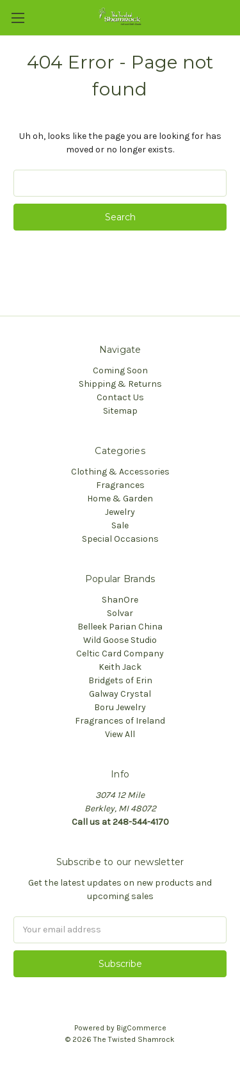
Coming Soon (120, 370)
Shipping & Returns (120, 383)
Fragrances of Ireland (120, 720)
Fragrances (120, 485)
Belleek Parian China (120, 626)
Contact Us (120, 397)
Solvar (120, 613)
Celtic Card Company (120, 653)
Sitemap (120, 410)
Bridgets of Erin (120, 680)
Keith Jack (120, 667)
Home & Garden (120, 498)
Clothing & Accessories (120, 471)
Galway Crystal (120, 693)
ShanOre (120, 599)
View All (120, 734)
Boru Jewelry (120, 707)
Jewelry (120, 512)
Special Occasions (120, 538)
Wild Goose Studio (120, 640)
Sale (120, 525)
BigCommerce (141, 1027)
